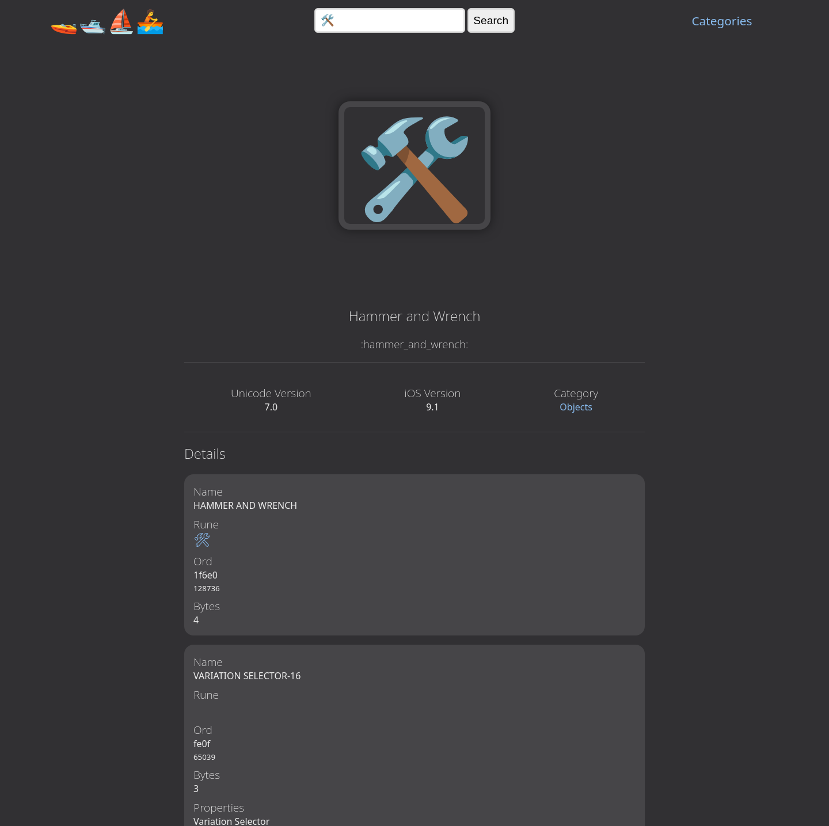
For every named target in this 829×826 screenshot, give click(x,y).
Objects (576, 407)
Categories (721, 21)
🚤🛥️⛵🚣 (107, 20)
